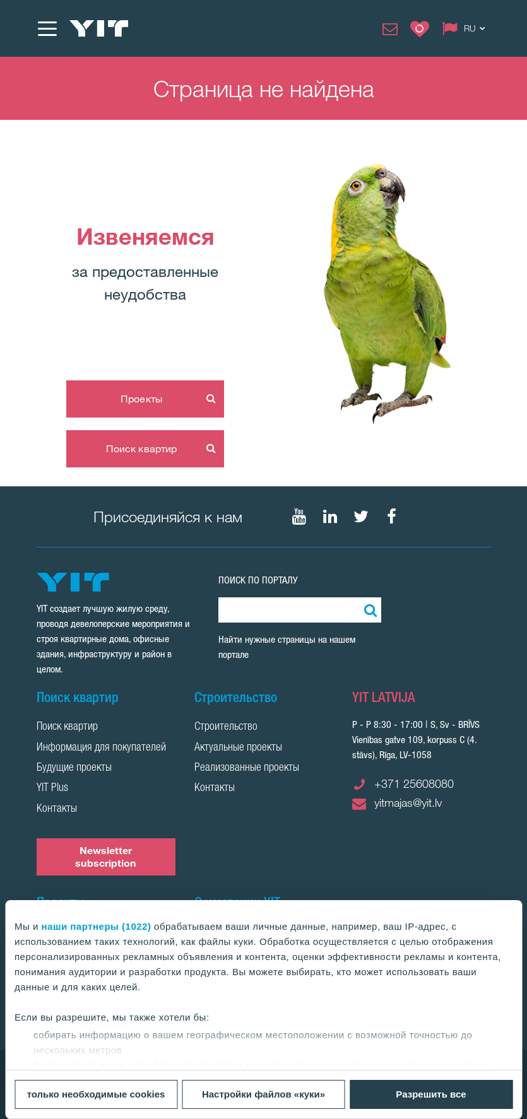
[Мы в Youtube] (299, 517)
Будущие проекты (74, 768)
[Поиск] (369, 610)
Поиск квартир (141, 448)
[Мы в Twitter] (361, 517)
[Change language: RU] (466, 28)
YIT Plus (52, 788)
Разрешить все (431, 1094)
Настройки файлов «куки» (263, 1094)
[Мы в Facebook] (392, 517)
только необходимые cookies (96, 1094)
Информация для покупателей (101, 748)
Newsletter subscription (105, 856)
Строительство (226, 727)
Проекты (141, 398)
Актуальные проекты (238, 748)
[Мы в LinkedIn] (330, 517)
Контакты (57, 809)
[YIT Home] (99, 28)
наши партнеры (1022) (96, 926)
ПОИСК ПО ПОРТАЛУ (258, 580)
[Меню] (47, 28)
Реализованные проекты (246, 768)
